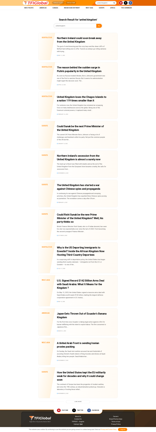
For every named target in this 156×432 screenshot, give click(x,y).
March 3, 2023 (61, 331)
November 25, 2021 (62, 393)
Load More (78, 401)
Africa (112, 8)
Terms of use (115, 421)
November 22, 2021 (62, 173)
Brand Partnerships (115, 419)
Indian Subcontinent (72, 8)
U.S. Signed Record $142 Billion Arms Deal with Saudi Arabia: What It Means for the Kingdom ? (80, 284)
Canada (55, 8)
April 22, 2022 (61, 84)
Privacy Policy (116, 424)
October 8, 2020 (62, 235)
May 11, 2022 (61, 55)
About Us (78, 416)
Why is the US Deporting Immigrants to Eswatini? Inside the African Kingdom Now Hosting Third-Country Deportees (80, 251)
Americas (43, 8)
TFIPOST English (58, 3)
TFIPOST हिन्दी (71, 3)
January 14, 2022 (62, 143)
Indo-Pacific (29, 8)
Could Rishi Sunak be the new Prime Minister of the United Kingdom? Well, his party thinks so (80, 218)
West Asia (89, 8)
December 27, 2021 (62, 360)
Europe (101, 8)
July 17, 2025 (61, 268)
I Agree (122, 429)
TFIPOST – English (78, 421)
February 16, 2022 (62, 114)
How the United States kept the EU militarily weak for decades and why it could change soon (81, 376)
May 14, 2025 (61, 301)
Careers (115, 416)
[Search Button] (115, 3)
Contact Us (78, 419)
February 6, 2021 (62, 202)
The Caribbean (126, 8)
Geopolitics (47, 37)
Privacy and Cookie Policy (108, 429)
